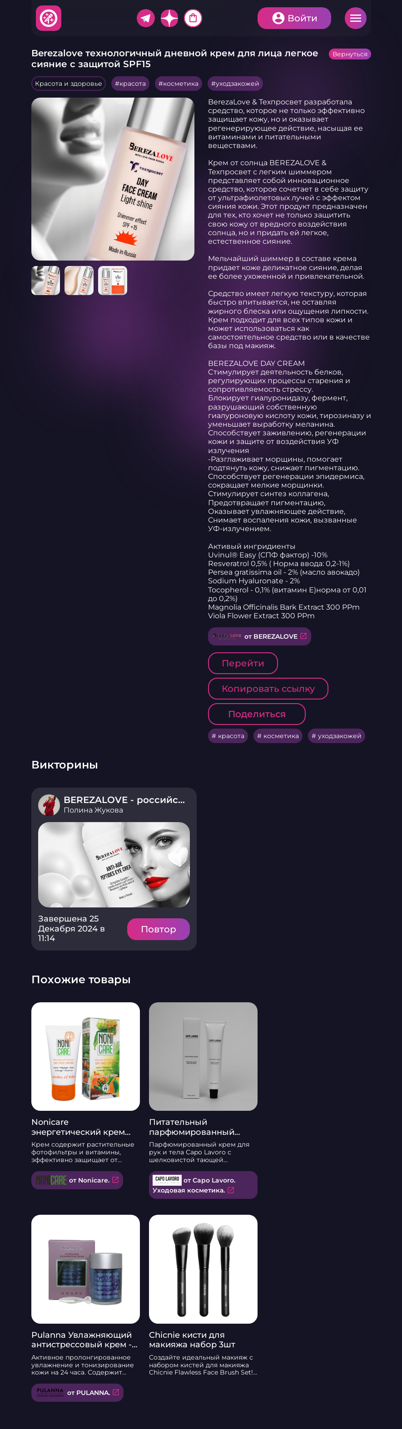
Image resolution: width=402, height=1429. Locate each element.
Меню (356, 18)
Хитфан (49, 18)
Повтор (158, 929)
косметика (181, 83)
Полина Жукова (93, 810)
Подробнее (114, 865)
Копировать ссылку (268, 688)
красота (132, 83)
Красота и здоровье (68, 83)
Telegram (146, 18)
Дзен (169, 18)
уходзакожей (237, 83)
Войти (303, 18)
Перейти (243, 663)
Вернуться (350, 54)
